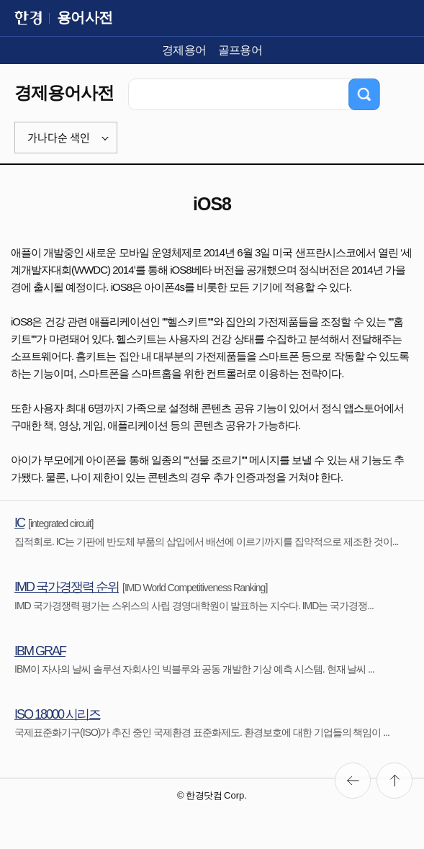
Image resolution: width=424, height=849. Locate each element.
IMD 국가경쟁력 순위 (66, 587)
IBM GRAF (40, 651)
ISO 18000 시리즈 (57, 714)
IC (19, 523)
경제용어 (184, 50)
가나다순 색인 (58, 137)
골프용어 (240, 50)
